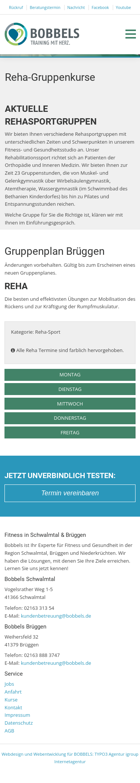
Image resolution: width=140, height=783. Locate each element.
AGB (9, 730)
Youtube (123, 7)
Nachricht (76, 7)
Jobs (9, 683)
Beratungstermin (45, 7)
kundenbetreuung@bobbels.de (56, 615)
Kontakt (13, 707)
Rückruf (16, 7)
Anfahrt (13, 691)
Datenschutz (18, 722)
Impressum (17, 715)
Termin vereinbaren (70, 493)
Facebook (100, 7)
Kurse (11, 699)
